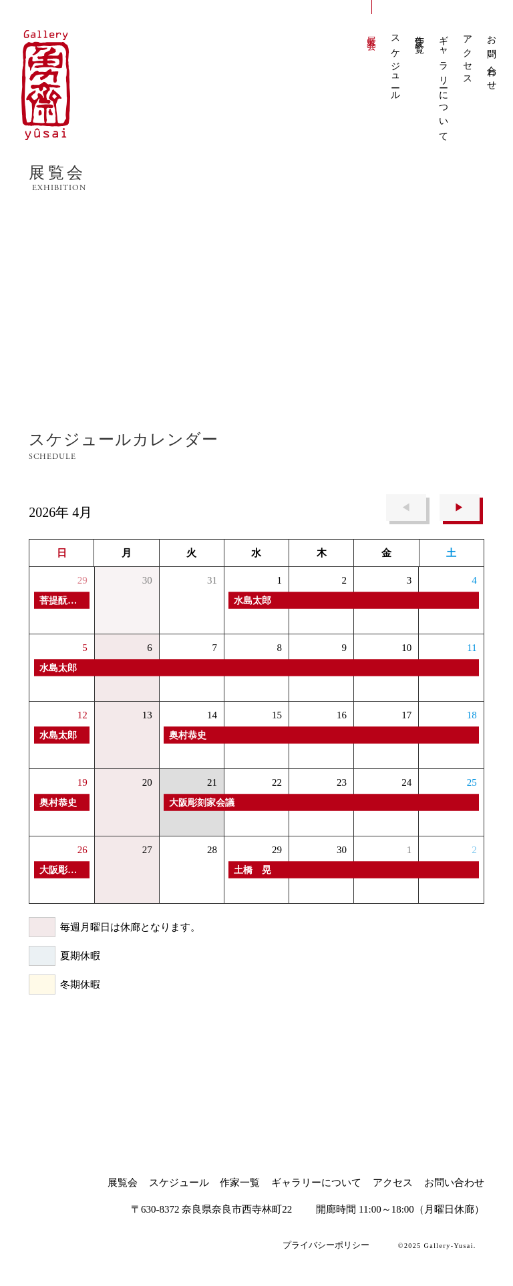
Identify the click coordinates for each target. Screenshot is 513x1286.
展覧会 (372, 33)
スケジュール (396, 64)
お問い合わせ (492, 58)
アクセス (468, 56)
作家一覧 (420, 34)
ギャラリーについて (444, 84)
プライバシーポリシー (326, 1245)
